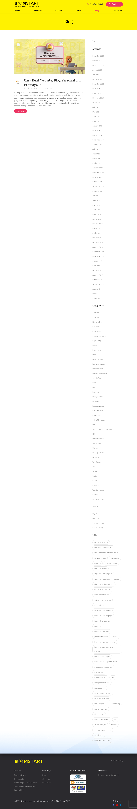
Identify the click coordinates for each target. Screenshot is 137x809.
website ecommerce (99, 499)
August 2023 (97, 70)
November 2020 (98, 130)
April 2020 (96, 163)
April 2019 (96, 210)
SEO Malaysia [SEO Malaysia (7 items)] (99, 704)
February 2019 (97, 219)
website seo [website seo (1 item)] (98, 735)
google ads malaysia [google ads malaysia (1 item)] (101, 631)
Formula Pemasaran (99, 373)
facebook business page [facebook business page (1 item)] (103, 616)
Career (78, 11)
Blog (97, 11)
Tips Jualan (96, 462)
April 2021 (96, 117)
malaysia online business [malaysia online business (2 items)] (103, 667)
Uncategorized (47, 88)
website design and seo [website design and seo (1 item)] (102, 730)
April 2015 (96, 298)
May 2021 (96, 112)
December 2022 (98, 84)
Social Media (97, 443)
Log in (94, 514)
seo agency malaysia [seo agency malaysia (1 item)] (102, 683)
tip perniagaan (97, 457)
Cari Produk (96, 327)
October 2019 (97, 182)
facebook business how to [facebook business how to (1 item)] (103, 610)
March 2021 (96, 121)
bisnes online (97, 322)
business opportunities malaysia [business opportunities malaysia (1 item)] (106, 553)
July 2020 (96, 149)
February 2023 (97, 79)
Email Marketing (98, 359)
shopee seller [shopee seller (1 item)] (99, 714)
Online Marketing (98, 420)
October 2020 (97, 135)
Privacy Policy (117, 761)
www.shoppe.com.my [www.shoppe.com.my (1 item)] (102, 740)
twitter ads (96, 476)
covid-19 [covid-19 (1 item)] (97, 563)
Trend (94, 471)
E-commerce (96, 350)
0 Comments (33, 88)
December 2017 (98, 252)
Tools (94, 467)
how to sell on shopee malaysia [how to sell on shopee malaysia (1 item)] (105, 662)
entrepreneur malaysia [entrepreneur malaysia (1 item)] (102, 600)
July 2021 (96, 107)
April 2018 (96, 233)
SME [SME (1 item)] (115, 719)
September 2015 (98, 284)
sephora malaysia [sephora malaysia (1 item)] (100, 709)
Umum (94, 481)
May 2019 (96, 205)
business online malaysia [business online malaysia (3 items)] (103, 547)
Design (94, 345)
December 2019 (98, 172)
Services (58, 11)
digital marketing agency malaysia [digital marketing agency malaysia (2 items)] (106, 579)
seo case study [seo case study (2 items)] (99, 688)
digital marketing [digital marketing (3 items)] (100, 568)
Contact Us (117, 11)
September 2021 (98, 103)
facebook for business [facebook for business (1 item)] (102, 621)
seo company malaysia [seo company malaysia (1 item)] (102, 693)
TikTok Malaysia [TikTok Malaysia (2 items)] (100, 725)
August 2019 (97, 191)
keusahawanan (98, 406)
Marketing (96, 415)
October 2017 (97, 261)
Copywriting (96, 341)
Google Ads (96, 378)
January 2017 (97, 275)
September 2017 (98, 266)
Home (17, 11)
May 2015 (96, 294)
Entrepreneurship (98, 364)
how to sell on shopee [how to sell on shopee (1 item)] (102, 656)
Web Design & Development (25, 783)
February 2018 (97, 242)
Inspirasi (95, 392)
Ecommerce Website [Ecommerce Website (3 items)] (101, 595)
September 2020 (98, 140)
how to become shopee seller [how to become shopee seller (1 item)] (104, 642)
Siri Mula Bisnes (98, 439)
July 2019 (96, 196)
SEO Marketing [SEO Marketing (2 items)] (114, 704)
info (93, 387)
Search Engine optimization (102, 429)
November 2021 (98, 98)
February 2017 (97, 270)
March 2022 (96, 93)
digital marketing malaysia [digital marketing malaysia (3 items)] (103, 584)
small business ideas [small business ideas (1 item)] (101, 719)
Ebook (94, 355)
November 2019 (98, 177)
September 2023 (98, 65)
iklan (94, 383)
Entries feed (96, 518)
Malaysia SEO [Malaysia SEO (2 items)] (99, 672)
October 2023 (97, 61)
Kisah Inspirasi (97, 411)
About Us (38, 11)
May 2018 (96, 228)
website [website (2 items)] (114, 725)
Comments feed (98, 523)
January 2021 (97, 126)
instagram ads (97, 397)
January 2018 (97, 247)
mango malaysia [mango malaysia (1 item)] (100, 677)
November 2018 (98, 224)
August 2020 (97, 144)
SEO (93, 434)
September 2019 (98, 186)
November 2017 (98, 256)
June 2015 (96, 289)
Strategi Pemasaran (99, 453)
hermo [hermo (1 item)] (115, 637)
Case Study (96, 331)
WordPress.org (97, 528)
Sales (94, 425)
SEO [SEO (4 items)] (112, 677)
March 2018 (96, 238)
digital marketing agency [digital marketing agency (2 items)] (103, 574)
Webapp (95, 495)
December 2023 (98, 56)
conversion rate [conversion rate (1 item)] (100, 558)
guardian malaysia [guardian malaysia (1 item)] (101, 637)
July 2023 (96, 75)
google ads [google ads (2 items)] (98, 626)
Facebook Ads (97, 369)
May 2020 (96, 158)
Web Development (99, 490)
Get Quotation (114, 4)
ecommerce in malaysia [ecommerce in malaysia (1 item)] (102, 589)
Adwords (95, 313)
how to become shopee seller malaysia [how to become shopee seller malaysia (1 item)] (104, 649)
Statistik (95, 448)
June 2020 (96, 154)
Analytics (95, 317)
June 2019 (96, 200)
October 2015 (97, 280)
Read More (20, 111)
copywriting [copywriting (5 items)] (115, 558)
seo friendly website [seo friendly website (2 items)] (101, 698)
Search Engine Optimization (25, 786)
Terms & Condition (35, 805)
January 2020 (97, 168)
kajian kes (96, 401)
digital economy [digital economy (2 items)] (111, 563)
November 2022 (98, 89)
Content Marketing (99, 336)
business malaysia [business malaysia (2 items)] (101, 542)
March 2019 (96, 214)
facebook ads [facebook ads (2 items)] (99, 605)
